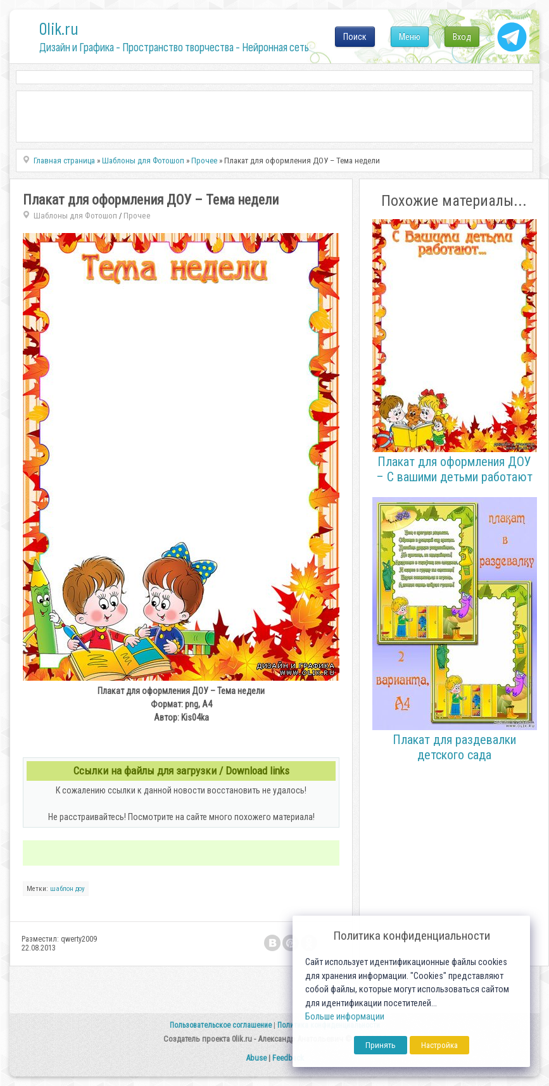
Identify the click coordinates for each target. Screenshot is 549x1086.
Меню (409, 37)
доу (80, 889)
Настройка (439, 1045)
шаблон (61, 889)
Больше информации (344, 1016)
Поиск (355, 37)
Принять (380, 1045)
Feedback (288, 1058)
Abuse (256, 1058)
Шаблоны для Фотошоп (75, 215)
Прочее (137, 215)
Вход (462, 37)
